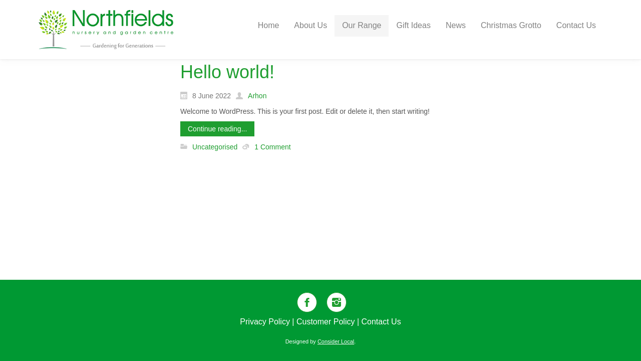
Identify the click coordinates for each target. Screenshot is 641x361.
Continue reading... (217, 129)
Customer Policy (325, 321)
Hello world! (227, 72)
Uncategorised (214, 147)
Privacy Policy (265, 321)
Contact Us (381, 321)
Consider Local (335, 341)
